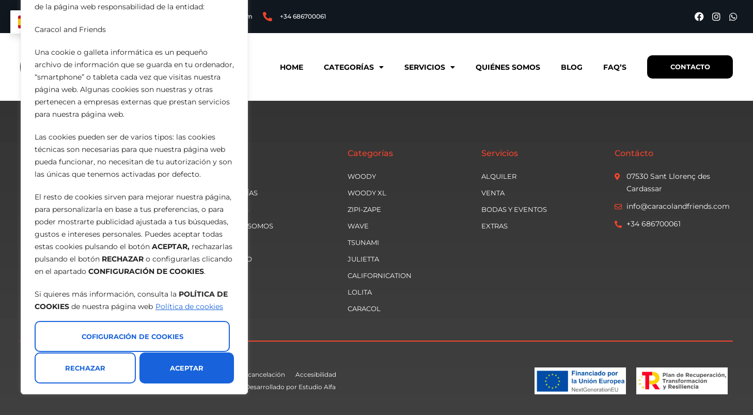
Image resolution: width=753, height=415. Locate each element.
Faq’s (614, 67)
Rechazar (85, 368)
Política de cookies (189, 307)
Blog (571, 67)
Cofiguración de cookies (132, 337)
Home (291, 67)
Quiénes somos (507, 67)
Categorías (353, 67)
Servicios (429, 67)
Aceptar (186, 368)
